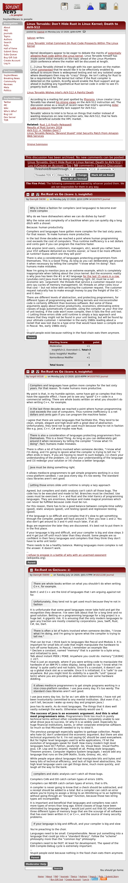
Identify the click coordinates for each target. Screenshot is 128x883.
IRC (5, 105)
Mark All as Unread (74, 178)
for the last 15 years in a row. (101, 276)
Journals (8, 33)
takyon (31, 37)
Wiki (6, 108)
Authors (8, 39)
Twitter (7, 102)
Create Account (12, 60)
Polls (6, 45)
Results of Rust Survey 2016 (44, 127)
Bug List (8, 114)
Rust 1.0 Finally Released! (56, 124)
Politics (7, 90)
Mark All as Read (102, 175)
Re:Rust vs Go (52, 194)
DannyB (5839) (38, 199)
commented (45, 69)
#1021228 (99, 575)
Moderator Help (36, 864)
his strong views (66, 102)
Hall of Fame (10, 48)
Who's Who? (10, 111)
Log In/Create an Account (46, 165)
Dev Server (10, 117)
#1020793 (93, 376)
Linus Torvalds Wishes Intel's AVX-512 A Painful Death (60, 92)
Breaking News (12, 78)
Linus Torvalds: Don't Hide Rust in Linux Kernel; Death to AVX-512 (74, 162)
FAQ (6, 30)
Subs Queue (10, 54)
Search (7, 42)
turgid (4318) (37, 376)
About (7, 27)
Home (41, 876)
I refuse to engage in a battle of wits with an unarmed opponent (66, 555)
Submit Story (11, 51)
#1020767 (95, 199)
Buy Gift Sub (10, 57)
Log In (7, 63)
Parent (32, 337)
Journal (106, 199)
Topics (7, 36)
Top (68, 165)
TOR (6, 120)
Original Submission (37, 144)
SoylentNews (12, 10)
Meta (6, 87)
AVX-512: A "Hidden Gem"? (44, 130)
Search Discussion (109, 165)
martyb (40, 32)
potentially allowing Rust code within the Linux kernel (75, 54)
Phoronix (89, 99)
